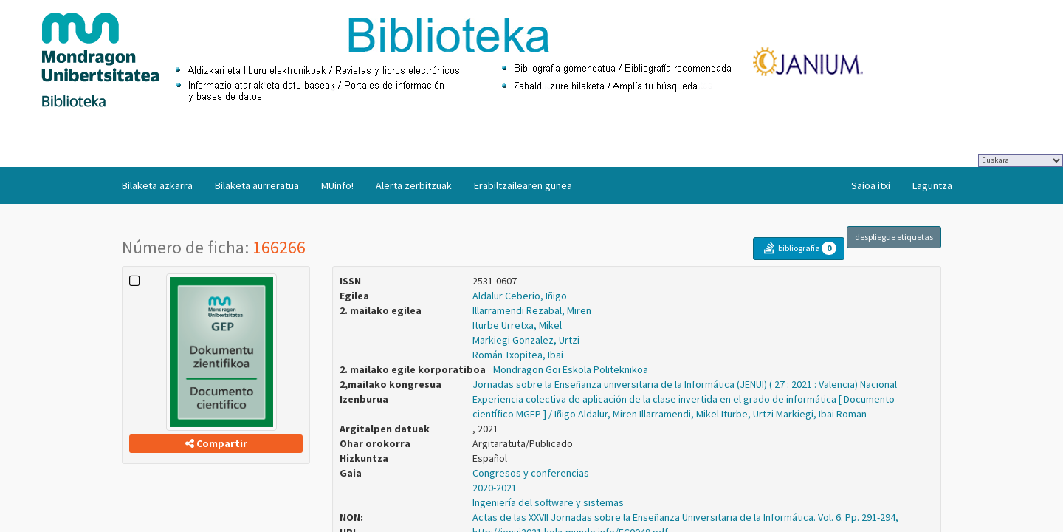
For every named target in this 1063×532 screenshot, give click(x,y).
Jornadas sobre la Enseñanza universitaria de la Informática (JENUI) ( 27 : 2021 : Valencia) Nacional (684, 384)
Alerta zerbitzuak (414, 185)
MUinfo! (337, 185)
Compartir (216, 443)
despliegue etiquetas (894, 236)
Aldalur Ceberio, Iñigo (519, 295)
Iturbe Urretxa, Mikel (517, 325)
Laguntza (932, 185)
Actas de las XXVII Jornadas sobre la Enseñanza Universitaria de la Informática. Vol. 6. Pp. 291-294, (685, 517)
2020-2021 (494, 487)
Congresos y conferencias (530, 473)
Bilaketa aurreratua (257, 185)
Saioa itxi (870, 185)
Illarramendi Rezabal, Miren (531, 310)
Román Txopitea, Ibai (517, 354)
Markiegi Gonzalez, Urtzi (525, 340)
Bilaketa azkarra (157, 185)
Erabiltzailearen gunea (523, 185)
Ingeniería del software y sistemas (548, 502)
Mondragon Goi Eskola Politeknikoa (570, 369)
